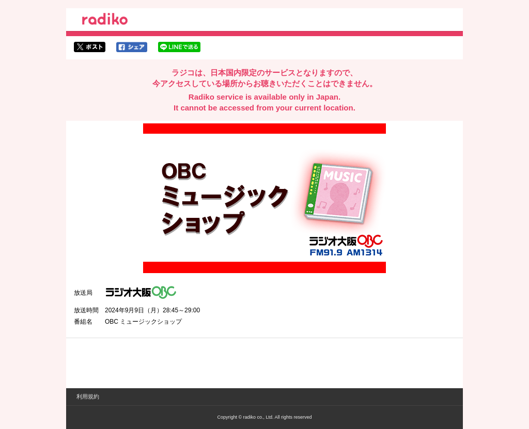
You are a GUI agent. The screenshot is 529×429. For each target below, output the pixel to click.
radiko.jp (105, 20)
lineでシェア (179, 47)
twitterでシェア (89, 47)
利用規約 (87, 396)
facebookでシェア (131, 47)
